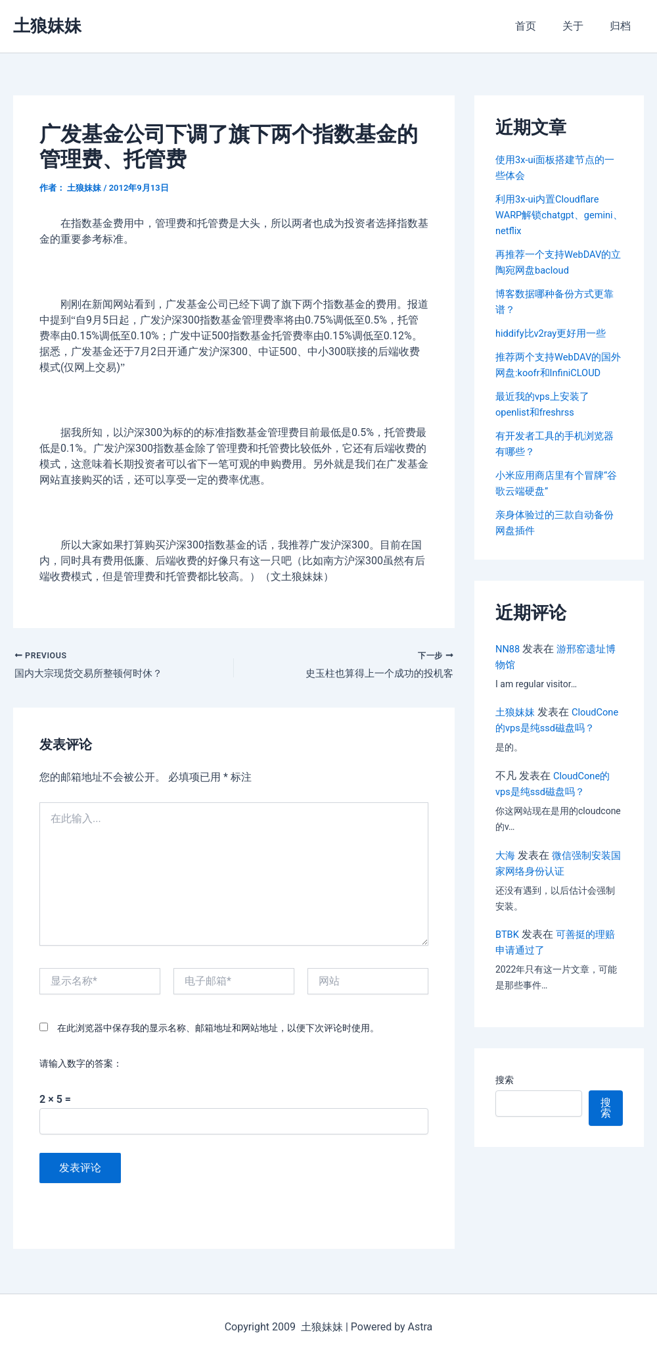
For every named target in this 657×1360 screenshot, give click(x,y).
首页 (538, 26)
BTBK (508, 950)
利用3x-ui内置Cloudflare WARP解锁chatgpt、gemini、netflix (551, 215)
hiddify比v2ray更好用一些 (555, 333)
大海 (505, 871)
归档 (622, 26)
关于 (580, 26)
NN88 (508, 649)
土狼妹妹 (47, 26)
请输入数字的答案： (80, 1066)
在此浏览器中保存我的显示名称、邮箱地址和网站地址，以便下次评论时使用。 (218, 1030)
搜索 (504, 1095)
